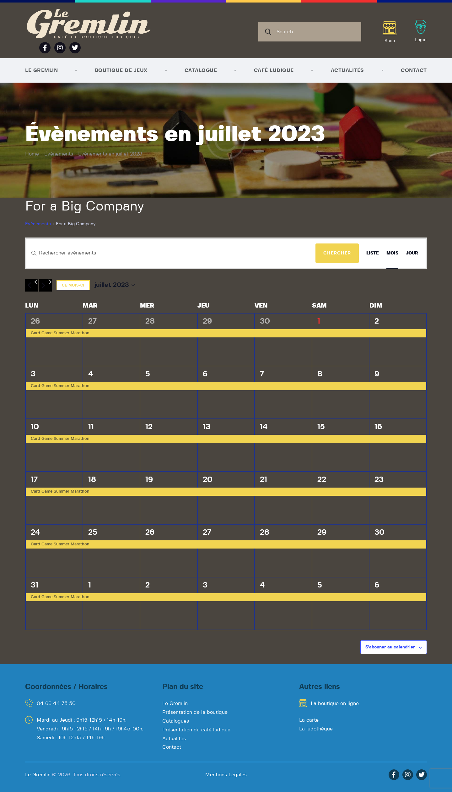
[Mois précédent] (31, 285)
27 (92, 321)
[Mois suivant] (45, 285)
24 (35, 532)
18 (92, 479)
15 (321, 427)
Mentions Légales (226, 774)
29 (207, 321)
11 (91, 427)
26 (35, 321)
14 (264, 427)
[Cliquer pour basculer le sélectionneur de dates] (114, 285)
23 (379, 479)
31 (34, 585)
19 (149, 479)
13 (206, 427)
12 (149, 427)
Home (32, 153)
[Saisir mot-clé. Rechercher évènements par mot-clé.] (170, 253)
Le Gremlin (38, 774)
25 (92, 532)
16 (378, 427)
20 (208, 479)
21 (263, 479)
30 (265, 321)
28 (150, 321)
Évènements (58, 153)
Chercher (337, 253)
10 (35, 427)
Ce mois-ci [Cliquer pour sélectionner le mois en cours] (73, 285)
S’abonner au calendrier (390, 647)
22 (321, 479)
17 (34, 479)
